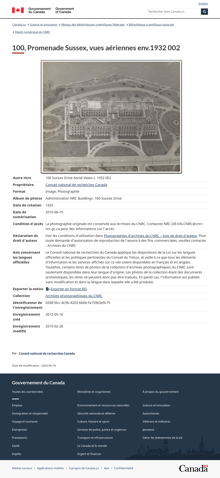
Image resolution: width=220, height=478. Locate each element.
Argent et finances (89, 454)
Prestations (19, 438)
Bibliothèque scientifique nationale (151, 25)
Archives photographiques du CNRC (74, 295)
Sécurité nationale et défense (96, 413)
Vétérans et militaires (156, 421)
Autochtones (151, 413)
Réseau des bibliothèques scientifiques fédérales (93, 25)
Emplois (17, 405)
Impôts (16, 454)
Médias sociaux (22, 468)
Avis (106, 468)
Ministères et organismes (94, 392)
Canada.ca (19, 25)
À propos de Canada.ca (84, 468)
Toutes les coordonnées (27, 392)
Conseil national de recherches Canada (47, 353)
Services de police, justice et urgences (101, 430)
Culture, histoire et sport (93, 421)
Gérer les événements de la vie (162, 438)
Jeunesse (148, 430)
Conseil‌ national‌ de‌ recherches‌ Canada (76, 184)
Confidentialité (123, 468)
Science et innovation (43, 25)
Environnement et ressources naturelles (103, 405)
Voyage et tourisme (24, 421)
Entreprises (19, 430)
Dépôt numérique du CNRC (32, 32)
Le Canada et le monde (92, 446)
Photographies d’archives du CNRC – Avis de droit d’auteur (150, 235)
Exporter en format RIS (66, 289)
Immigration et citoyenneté (30, 413)
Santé (15, 446)
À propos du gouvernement (161, 392)
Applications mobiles (50, 468)
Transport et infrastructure (95, 438)
